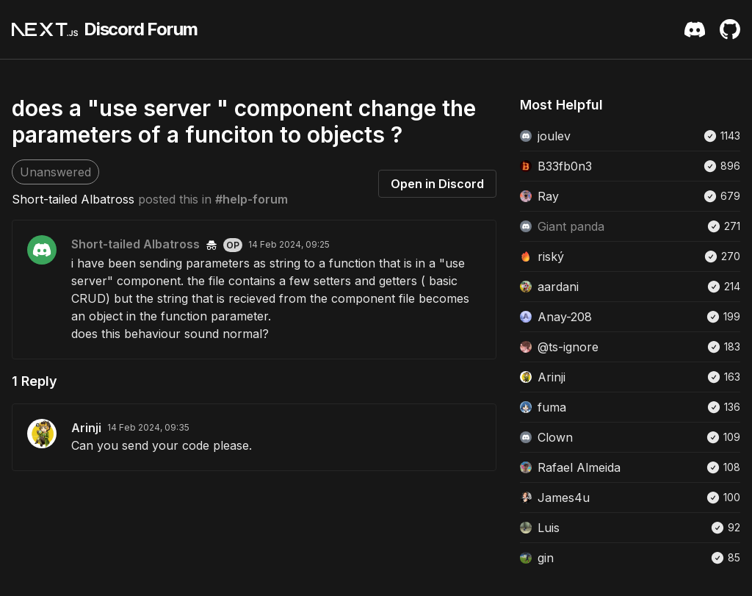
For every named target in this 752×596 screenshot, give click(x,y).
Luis (549, 527)
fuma (552, 407)
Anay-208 (565, 316)
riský (551, 256)
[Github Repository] (730, 29)
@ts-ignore (568, 347)
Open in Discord (437, 183)
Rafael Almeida (579, 467)
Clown (555, 437)
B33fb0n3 (565, 166)
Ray (548, 196)
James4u (564, 497)
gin (546, 557)
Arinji (86, 427)
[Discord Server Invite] (694, 29)
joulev (554, 136)
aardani (558, 286)
